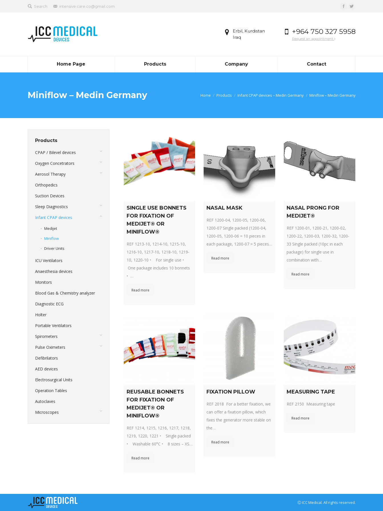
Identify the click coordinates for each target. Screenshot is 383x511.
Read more (140, 290)
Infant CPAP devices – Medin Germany (271, 95)
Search (40, 6)
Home (205, 95)
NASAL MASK (224, 208)
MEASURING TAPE (311, 392)
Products (224, 95)
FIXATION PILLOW (230, 392)
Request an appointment (313, 38)
